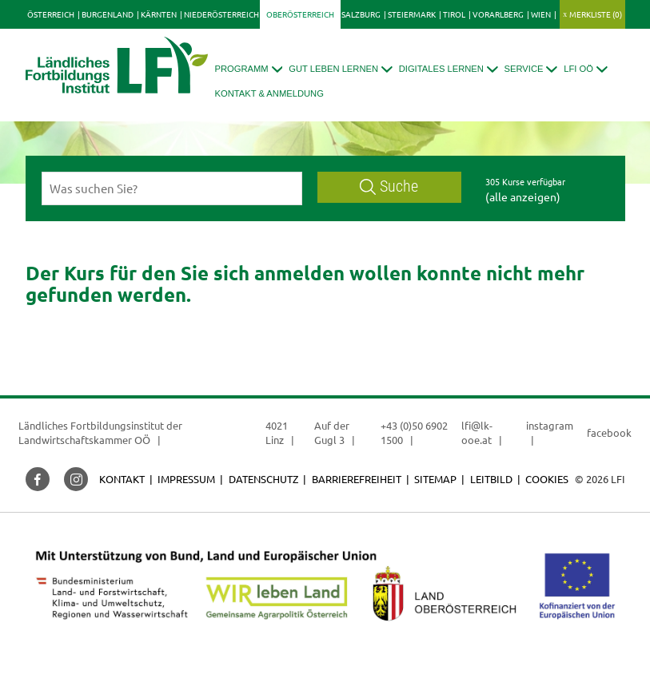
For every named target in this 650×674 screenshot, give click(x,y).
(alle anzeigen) (522, 196)
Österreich (50, 14)
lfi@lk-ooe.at (476, 432)
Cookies (546, 479)
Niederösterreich (221, 14)
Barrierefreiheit (356, 479)
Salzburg (361, 14)
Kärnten (159, 14)
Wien (541, 14)
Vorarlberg (498, 14)
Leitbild (491, 479)
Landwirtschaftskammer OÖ (84, 439)
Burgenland (108, 14)
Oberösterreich (300, 14)
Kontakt (122, 479)
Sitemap (435, 479)
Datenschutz (263, 479)
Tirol (454, 14)
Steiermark (412, 14)
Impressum (186, 479)
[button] (249, 69)
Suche (389, 186)
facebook (609, 432)
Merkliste (595, 14)
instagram (549, 425)
